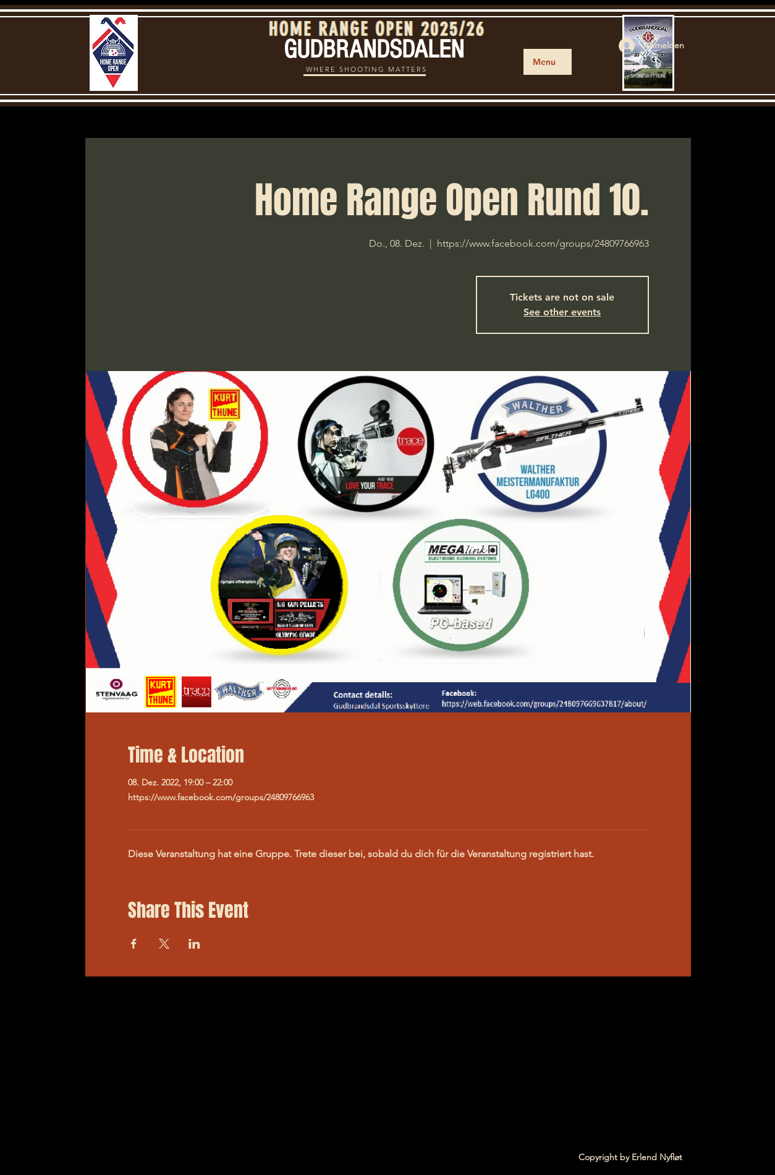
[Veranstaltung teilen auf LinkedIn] (194, 944)
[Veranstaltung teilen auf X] (164, 944)
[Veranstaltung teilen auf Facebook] (134, 944)
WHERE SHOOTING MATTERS (367, 69)
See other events (562, 312)
